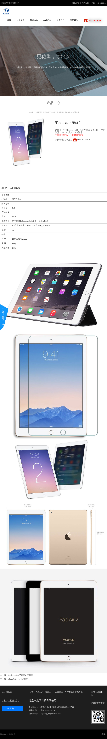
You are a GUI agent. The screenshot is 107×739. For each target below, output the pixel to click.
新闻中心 (34, 20)
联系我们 (74, 20)
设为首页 (75, 3)
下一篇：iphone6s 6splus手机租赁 (14, 679)
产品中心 (39, 692)
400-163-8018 (81, 139)
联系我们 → (12, 709)
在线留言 (47, 20)
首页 (9, 20)
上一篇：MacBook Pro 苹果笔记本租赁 (16, 675)
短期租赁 (20, 20)
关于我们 (61, 20)
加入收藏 (85, 3)
